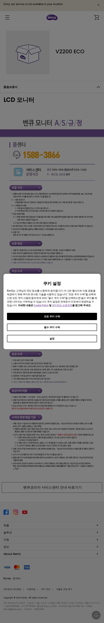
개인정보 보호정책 (62, 305)
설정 (52, 338)
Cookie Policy (41, 305)
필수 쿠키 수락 (52, 327)
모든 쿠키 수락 (52, 316)
